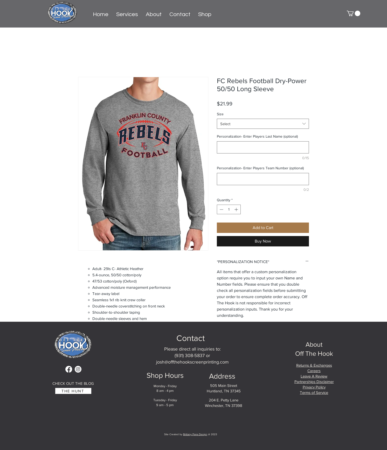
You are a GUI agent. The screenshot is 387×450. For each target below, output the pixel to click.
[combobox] (263, 124)
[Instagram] (78, 369)
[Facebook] (68, 369)
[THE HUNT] (73, 391)
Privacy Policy (314, 387)
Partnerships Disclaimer (314, 381)
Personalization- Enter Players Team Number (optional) (260, 168)
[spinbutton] (228, 209)
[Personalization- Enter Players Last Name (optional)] (263, 147)
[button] (353, 13)
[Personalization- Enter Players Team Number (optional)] (263, 179)
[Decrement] (221, 209)
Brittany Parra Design (195, 434)
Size (220, 114)
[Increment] (236, 209)
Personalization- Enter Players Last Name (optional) (257, 136)
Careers (314, 370)
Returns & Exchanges (314, 365)
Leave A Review (314, 376)
